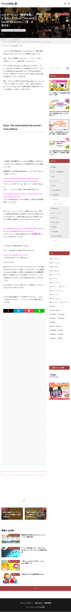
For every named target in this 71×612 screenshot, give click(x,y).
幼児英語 (55, 233)
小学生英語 (55, 237)
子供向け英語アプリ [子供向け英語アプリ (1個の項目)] (57, 317)
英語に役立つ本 (56, 228)
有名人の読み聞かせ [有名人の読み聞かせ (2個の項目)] (57, 333)
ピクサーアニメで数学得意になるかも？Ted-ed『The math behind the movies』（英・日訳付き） (27, 41)
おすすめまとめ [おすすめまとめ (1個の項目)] (55, 277)
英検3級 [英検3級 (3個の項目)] (54, 341)
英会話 (54, 189)
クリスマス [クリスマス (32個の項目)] (54, 285)
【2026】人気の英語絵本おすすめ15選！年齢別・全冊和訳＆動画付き (59, 135)
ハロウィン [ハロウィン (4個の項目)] (54, 293)
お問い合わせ (39, 603)
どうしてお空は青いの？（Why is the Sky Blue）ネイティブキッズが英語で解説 (33, 550)
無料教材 (56, 204)
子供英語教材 (56, 199)
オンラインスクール (58, 218)
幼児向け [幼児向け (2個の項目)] (54, 325)
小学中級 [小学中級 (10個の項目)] (54, 321)
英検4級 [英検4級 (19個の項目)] (61, 341)
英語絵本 (55, 170)
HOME (4, 40)
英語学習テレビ (56, 213)
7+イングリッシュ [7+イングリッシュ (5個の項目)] (56, 265)
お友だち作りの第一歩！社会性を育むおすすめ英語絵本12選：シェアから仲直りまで (59, 114)
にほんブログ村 (53, 383)
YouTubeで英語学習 (19, 30)
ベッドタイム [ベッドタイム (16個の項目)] (55, 309)
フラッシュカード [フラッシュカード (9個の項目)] (56, 305)
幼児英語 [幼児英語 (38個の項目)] (62, 325)
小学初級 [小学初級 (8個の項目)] (62, 321)
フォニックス (56, 185)
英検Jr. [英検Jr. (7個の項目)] (61, 344)
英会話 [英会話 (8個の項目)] (61, 337)
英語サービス (56, 223)
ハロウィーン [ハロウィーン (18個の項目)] (64, 293)
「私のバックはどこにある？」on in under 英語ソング (33, 562)
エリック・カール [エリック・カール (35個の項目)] (56, 281)
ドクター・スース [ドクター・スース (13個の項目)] (56, 289)
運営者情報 (47, 603)
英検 (53, 180)
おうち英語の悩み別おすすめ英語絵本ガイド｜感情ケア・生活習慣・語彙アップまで (59, 155)
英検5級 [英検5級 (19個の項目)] (54, 344)
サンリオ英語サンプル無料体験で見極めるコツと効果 (59, 94)
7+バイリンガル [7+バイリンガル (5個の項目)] (56, 269)
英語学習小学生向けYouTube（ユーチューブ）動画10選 (33, 536)
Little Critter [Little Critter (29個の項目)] (55, 273)
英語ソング (16, 574)
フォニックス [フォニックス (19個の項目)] (55, 301)
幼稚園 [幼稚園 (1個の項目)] (53, 329)
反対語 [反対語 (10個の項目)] (53, 313)
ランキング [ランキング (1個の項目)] (65, 309)
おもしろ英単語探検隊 (58, 175)
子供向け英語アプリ (58, 194)
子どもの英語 (41, 607)
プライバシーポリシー (26, 603)
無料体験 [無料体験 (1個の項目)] (54, 337)
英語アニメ (57, 252)
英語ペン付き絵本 (59, 209)
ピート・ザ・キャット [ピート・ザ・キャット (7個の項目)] (57, 297)
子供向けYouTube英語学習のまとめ (33, 574)
